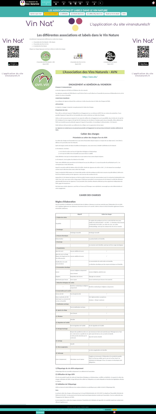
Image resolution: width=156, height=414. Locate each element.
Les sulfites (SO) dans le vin (95, 14)
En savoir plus (108, 409)
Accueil (74, 407)
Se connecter (40, 412)
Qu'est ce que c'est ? (36, 14)
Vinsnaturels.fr (30, 3)
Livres (124, 14)
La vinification (64, 14)
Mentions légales (85, 407)
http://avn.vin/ (90, 76)
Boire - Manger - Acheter (76, 3)
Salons (64, 3)
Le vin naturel (46, 3)
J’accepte (114, 409)
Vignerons (56, 3)
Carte (87, 3)
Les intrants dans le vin (77, 14)
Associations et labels (51, 14)
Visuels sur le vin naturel (112, 14)
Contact (94, 3)
